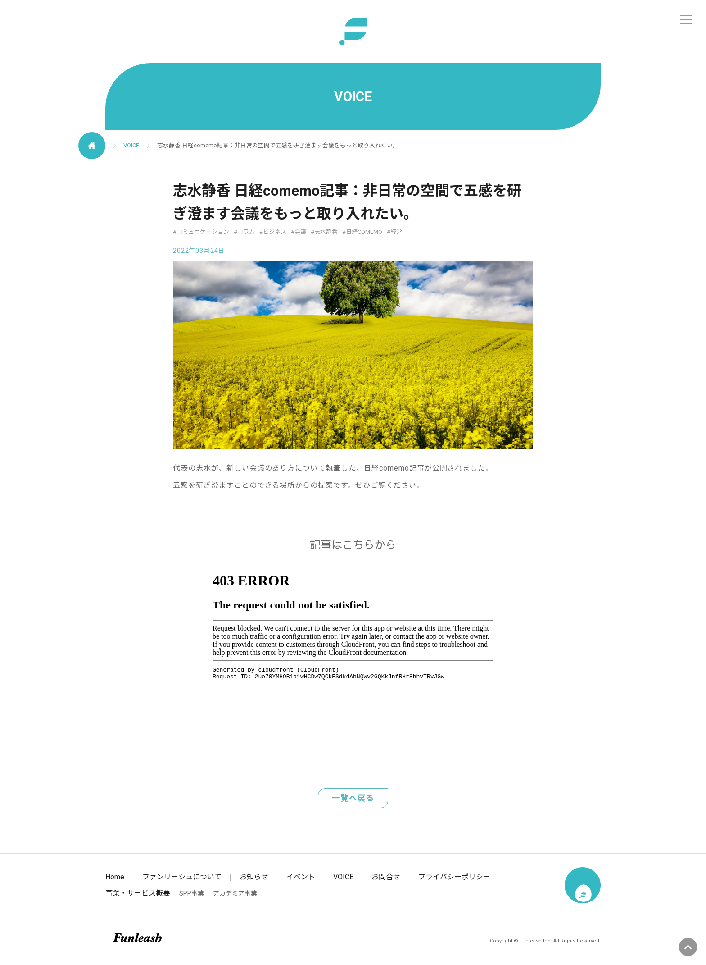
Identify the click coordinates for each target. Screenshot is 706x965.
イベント (300, 877)
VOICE (131, 145)
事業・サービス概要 (137, 893)
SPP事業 (191, 893)
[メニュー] (686, 20)
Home (114, 877)
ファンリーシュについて (182, 877)
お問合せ (385, 877)
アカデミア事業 (235, 893)
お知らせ (254, 877)
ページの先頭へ (688, 947)
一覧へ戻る (353, 798)
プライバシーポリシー (454, 877)
